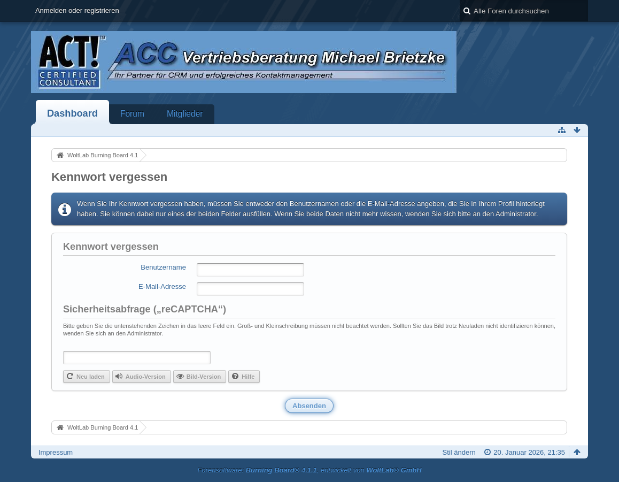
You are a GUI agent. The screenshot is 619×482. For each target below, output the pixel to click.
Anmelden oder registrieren (77, 10)
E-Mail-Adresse (162, 286)
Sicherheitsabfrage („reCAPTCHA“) (144, 309)
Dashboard (72, 113)
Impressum (55, 452)
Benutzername (163, 267)
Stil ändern (459, 452)
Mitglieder (185, 113)
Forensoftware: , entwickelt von (309, 470)
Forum (132, 113)
